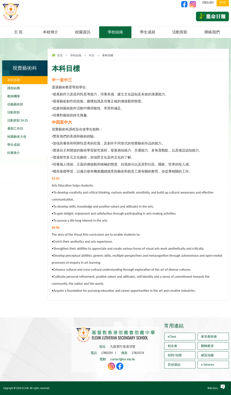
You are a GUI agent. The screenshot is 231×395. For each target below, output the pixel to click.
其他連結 (174, 365)
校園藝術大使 (16, 137)
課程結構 (13, 88)
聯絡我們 (212, 32)
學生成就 (147, 32)
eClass (172, 336)
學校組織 (115, 32)
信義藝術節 (15, 104)
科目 (91, 55)
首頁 (60, 55)
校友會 (172, 346)
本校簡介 (50, 32)
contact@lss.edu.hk (122, 359)
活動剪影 (179, 32)
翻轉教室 (207, 346)
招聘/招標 (175, 355)
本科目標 (13, 80)
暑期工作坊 (15, 128)
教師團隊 (13, 96)
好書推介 (13, 153)
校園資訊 (82, 32)
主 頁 (18, 32)
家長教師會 (209, 336)
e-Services (207, 365)
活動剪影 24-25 (17, 120)
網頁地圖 (207, 355)
